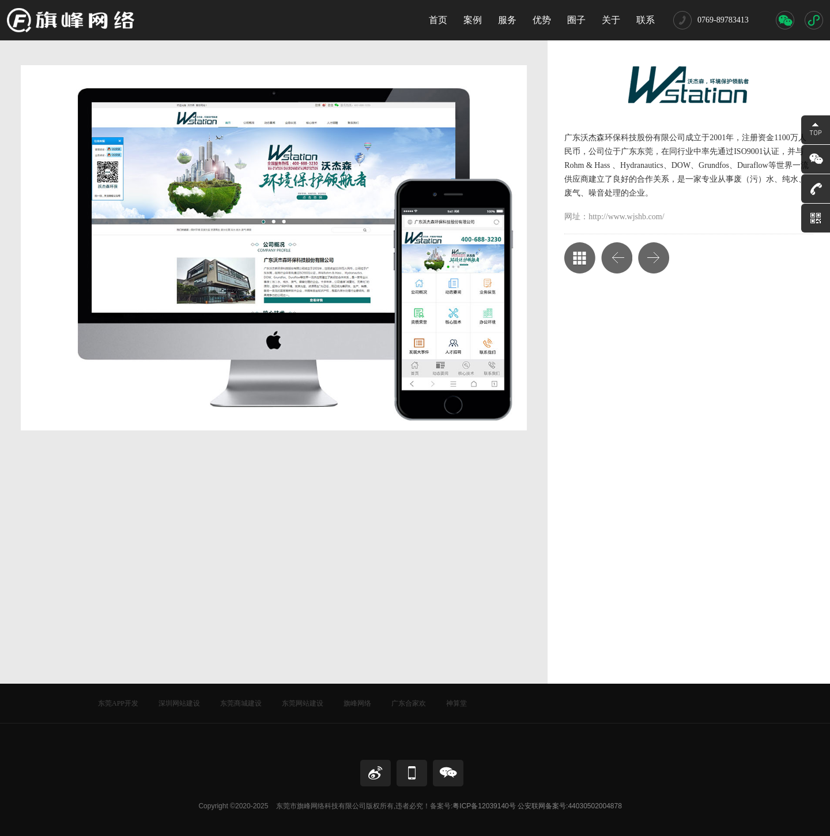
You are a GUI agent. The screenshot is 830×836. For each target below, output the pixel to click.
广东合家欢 (408, 703)
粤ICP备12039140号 (483, 806)
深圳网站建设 (179, 703)
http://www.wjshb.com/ (626, 216)
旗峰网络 (357, 703)
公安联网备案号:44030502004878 (570, 806)
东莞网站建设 (302, 703)
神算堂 (456, 703)
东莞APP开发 (118, 703)
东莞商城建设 (241, 703)
